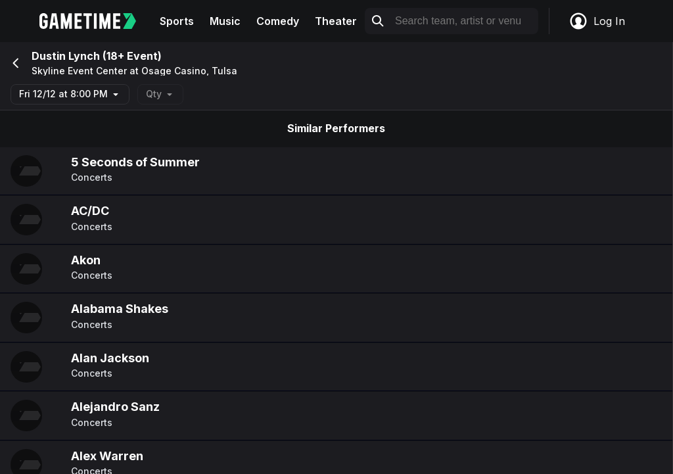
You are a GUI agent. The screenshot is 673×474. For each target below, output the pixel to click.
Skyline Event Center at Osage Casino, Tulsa (134, 71)
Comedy (277, 21)
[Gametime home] (95, 21)
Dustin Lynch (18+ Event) (97, 55)
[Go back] (14, 63)
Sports (177, 21)
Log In (597, 21)
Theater (336, 21)
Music (225, 21)
